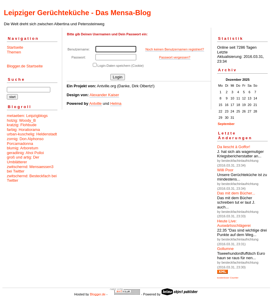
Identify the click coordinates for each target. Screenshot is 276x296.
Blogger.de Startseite (25, 66)
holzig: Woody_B (21, 120)
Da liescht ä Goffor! (233, 147)
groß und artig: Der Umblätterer (23, 159)
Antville (95, 103)
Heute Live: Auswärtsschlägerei (234, 223)
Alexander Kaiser (104, 95)
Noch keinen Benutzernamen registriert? (174, 49)
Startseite (15, 47)
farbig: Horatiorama (23, 129)
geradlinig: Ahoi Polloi (25, 153)
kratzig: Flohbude (22, 125)
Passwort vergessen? (174, 57)
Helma (116, 103)
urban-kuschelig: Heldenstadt (32, 134)
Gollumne (225, 248)
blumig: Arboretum (22, 148)
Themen (14, 52)
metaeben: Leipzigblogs (27, 115)
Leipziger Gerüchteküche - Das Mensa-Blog (77, 13)
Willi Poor (225, 170)
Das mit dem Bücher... (236, 193)
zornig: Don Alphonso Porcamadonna (25, 141)
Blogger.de (98, 294)
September (226, 124)
